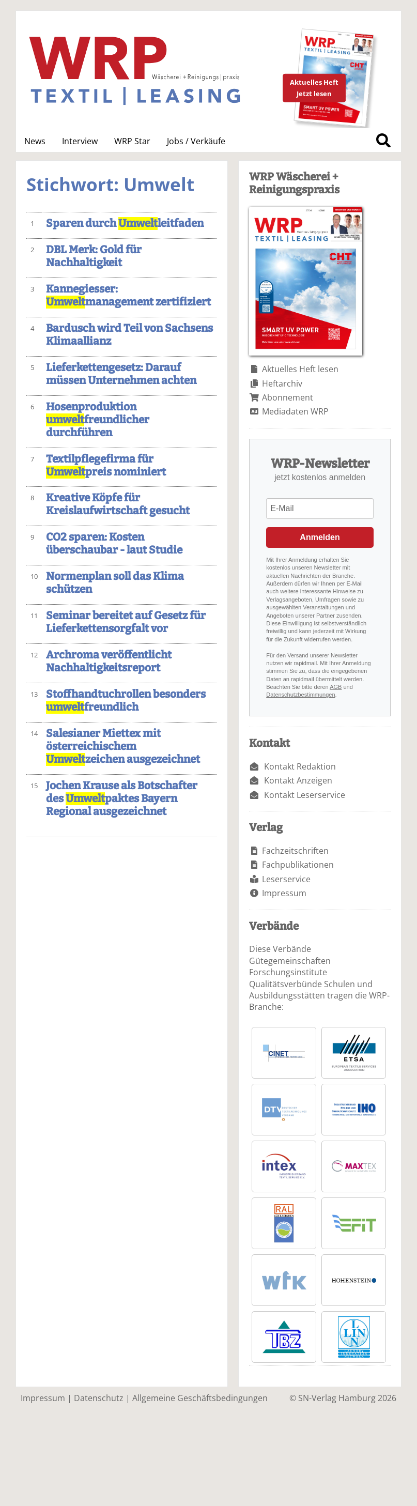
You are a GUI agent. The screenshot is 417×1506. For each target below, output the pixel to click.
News (34, 141)
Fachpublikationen (298, 864)
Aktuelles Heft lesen (300, 369)
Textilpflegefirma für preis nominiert (106, 466)
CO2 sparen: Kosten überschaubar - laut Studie (114, 544)
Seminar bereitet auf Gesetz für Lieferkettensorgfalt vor (126, 622)
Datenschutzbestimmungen (300, 694)
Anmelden (319, 537)
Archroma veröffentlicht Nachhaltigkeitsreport (109, 661)
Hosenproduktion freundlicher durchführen (97, 420)
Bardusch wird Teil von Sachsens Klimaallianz (129, 335)
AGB (336, 687)
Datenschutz (98, 1398)
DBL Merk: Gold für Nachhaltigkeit (94, 256)
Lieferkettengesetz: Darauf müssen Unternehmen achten (121, 374)
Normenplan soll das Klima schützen (115, 583)
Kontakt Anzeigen (298, 780)
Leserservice (286, 879)
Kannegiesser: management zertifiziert (128, 296)
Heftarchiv (282, 383)
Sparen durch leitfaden (125, 223)
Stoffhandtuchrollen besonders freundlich (126, 701)
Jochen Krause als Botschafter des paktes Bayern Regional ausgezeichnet (121, 798)
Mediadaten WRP (295, 411)
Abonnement (287, 397)
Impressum (284, 893)
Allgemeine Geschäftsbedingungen (200, 1398)
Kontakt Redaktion (300, 766)
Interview (80, 141)
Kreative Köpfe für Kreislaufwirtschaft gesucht (118, 504)
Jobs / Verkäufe (196, 141)
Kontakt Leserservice (304, 795)
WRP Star (132, 141)
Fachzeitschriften (295, 850)
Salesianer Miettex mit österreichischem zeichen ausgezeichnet (123, 746)
